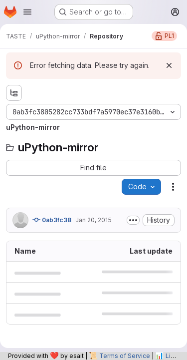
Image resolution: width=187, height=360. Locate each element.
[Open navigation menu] (27, 12)
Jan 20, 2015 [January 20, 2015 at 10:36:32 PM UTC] (93, 220)
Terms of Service (124, 356)
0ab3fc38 (51, 220)
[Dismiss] (169, 65)
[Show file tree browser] (14, 93)
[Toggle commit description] (133, 220)
